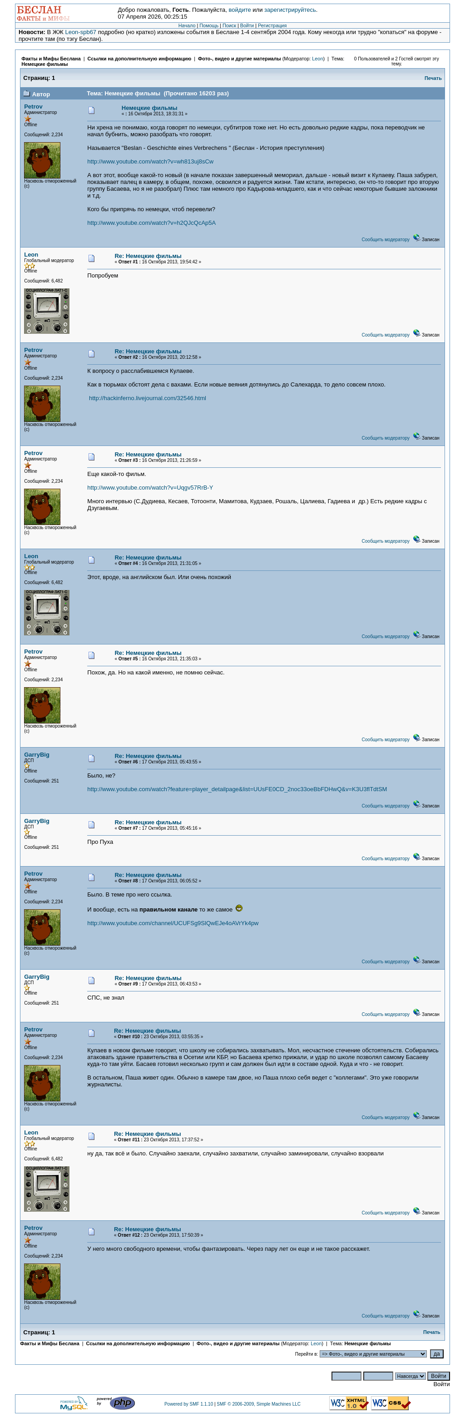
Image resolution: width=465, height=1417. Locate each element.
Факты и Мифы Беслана (50, 58)
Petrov (33, 106)
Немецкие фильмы (44, 64)
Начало (187, 25)
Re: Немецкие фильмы (148, 256)
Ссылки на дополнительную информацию (140, 58)
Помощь (208, 25)
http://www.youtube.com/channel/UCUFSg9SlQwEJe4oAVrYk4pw (172, 923)
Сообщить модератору (386, 239)
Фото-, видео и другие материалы (240, 58)
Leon (317, 58)
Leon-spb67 (80, 32)
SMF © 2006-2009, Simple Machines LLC (259, 1404)
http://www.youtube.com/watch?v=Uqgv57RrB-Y (150, 487)
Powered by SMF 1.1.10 (188, 1404)
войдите (240, 9)
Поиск (229, 25)
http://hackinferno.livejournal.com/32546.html (147, 398)
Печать (433, 78)
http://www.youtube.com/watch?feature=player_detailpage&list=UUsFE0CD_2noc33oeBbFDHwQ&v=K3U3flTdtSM (237, 789)
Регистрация (272, 25)
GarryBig (36, 754)
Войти (247, 25)
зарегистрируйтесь (290, 9)
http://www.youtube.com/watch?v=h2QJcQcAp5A (151, 222)
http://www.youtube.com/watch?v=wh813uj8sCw (150, 161)
